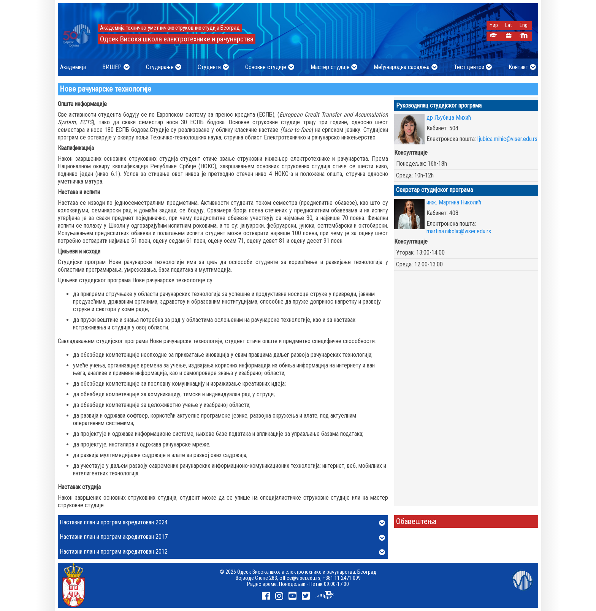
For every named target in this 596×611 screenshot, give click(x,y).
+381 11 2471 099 (342, 578)
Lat (508, 25)
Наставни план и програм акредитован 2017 (222, 537)
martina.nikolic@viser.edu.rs (458, 231)
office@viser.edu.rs (299, 578)
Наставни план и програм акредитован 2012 (222, 552)
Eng (524, 25)
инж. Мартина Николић (453, 202)
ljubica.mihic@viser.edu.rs (507, 138)
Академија (73, 67)
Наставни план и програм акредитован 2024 (222, 523)
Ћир (493, 25)
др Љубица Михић (448, 117)
